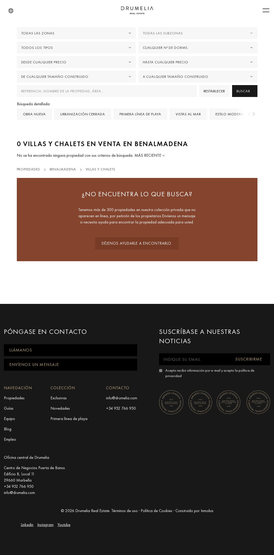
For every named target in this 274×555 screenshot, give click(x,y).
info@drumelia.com (121, 398)
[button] (10, 10)
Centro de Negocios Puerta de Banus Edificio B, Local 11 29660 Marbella (34, 474)
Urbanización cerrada (82, 114)
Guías (8, 408)
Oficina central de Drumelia (26, 457)
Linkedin (27, 524)
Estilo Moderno (231, 114)
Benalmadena (63, 169)
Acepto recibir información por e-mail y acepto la (209, 373)
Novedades (60, 408)
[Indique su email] (193, 359)
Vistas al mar (188, 114)
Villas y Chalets (101, 169)
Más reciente (148, 155)
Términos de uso (124, 510)
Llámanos (20, 350)
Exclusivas (58, 398)
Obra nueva (34, 114)
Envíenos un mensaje (34, 364)
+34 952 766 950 (121, 408)
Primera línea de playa (140, 114)
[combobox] (76, 33)
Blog (7, 429)
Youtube (63, 524)
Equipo (9, 418)
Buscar (243, 91)
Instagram (45, 524)
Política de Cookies (156, 510)
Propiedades (28, 169)
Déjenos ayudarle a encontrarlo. (137, 243)
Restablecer (214, 91)
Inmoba (207, 510)
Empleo (10, 439)
